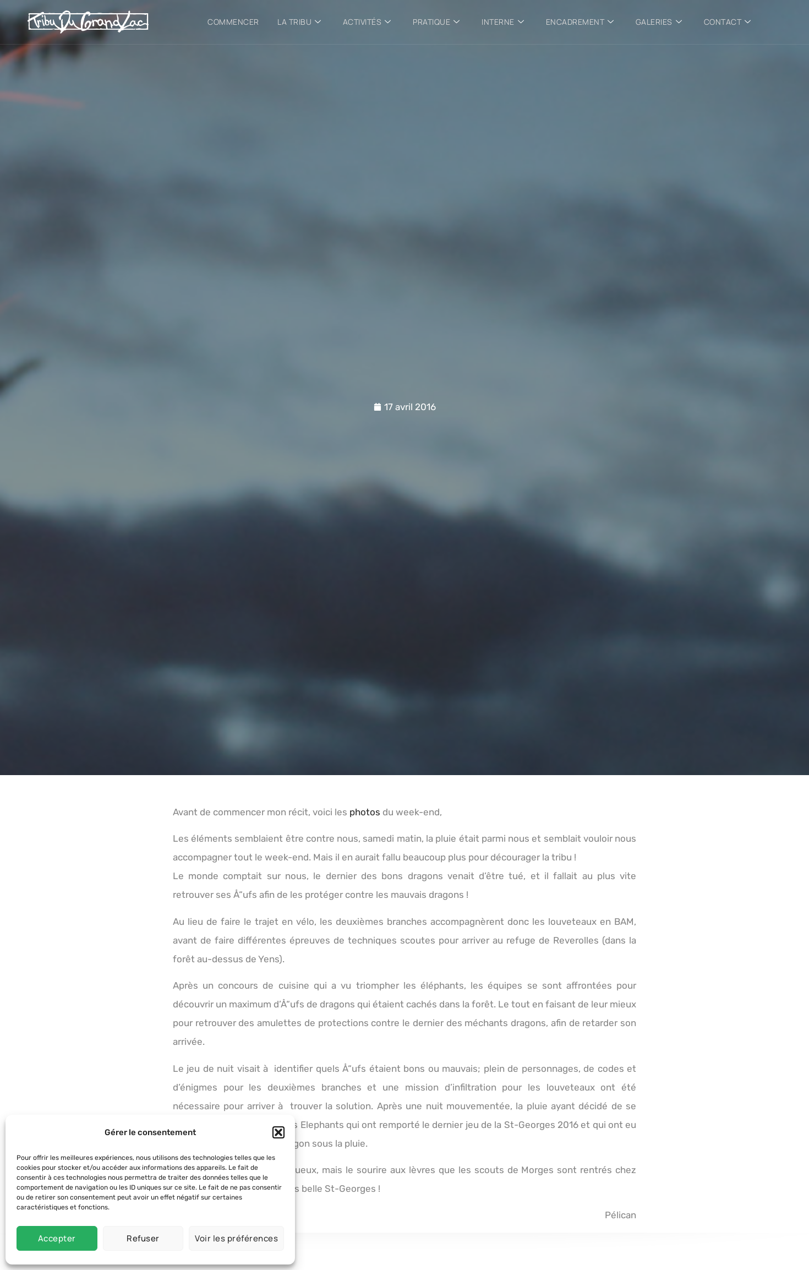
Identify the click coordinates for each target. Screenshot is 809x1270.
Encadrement (580, 22)
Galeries (660, 22)
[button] (278, 1132)
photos (364, 811)
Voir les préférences (236, 1238)
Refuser (143, 1238)
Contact (728, 22)
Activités (366, 22)
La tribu (299, 22)
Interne (503, 22)
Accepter (57, 1238)
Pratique (436, 22)
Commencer (232, 22)
